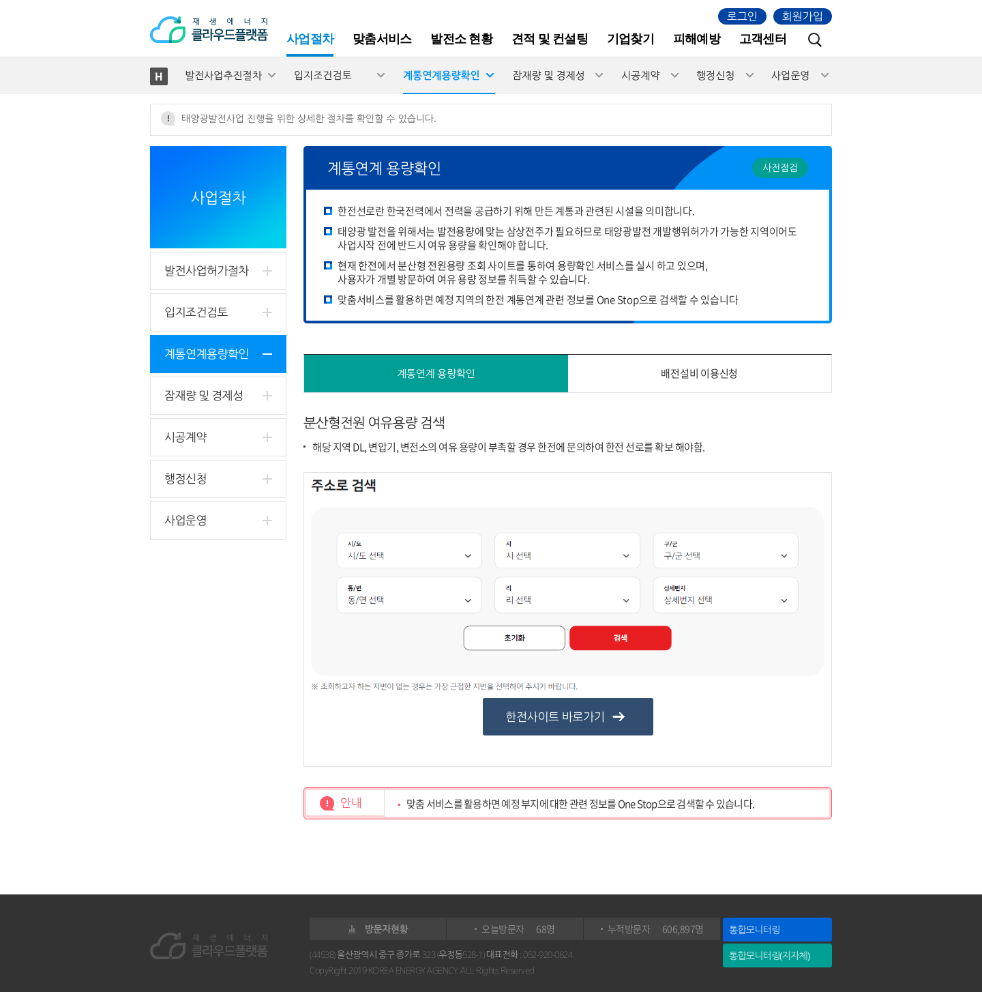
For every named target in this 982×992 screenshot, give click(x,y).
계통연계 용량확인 (436, 373)
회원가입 (802, 16)
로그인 (742, 16)
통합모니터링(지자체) (769, 955)
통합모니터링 (754, 929)
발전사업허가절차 (206, 270)
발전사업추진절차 (223, 75)
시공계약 (640, 75)
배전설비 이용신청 (699, 373)
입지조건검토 (323, 75)
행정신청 (715, 75)
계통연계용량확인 (441, 75)
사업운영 (790, 75)
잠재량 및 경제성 (548, 75)
